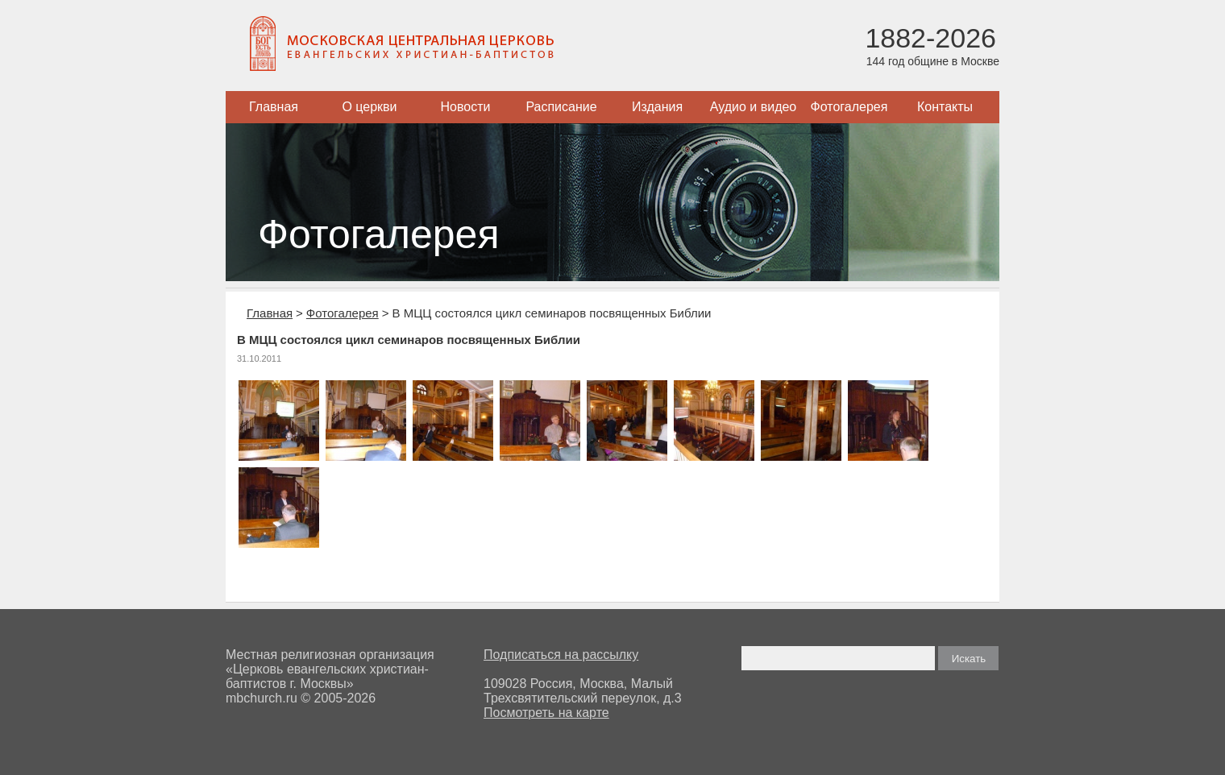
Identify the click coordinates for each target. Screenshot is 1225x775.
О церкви (369, 107)
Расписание (560, 107)
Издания (657, 107)
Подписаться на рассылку (561, 654)
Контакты (945, 107)
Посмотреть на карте (546, 712)
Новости (466, 107)
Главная (273, 107)
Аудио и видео (753, 107)
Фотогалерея (849, 107)
